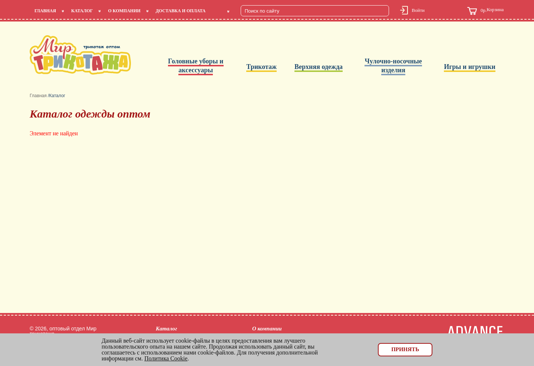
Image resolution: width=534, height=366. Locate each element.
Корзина (485, 11)
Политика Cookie (165, 358)
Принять (405, 349)
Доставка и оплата (180, 10)
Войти (418, 10)
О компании (124, 10)
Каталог (82, 10)
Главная (45, 10)
